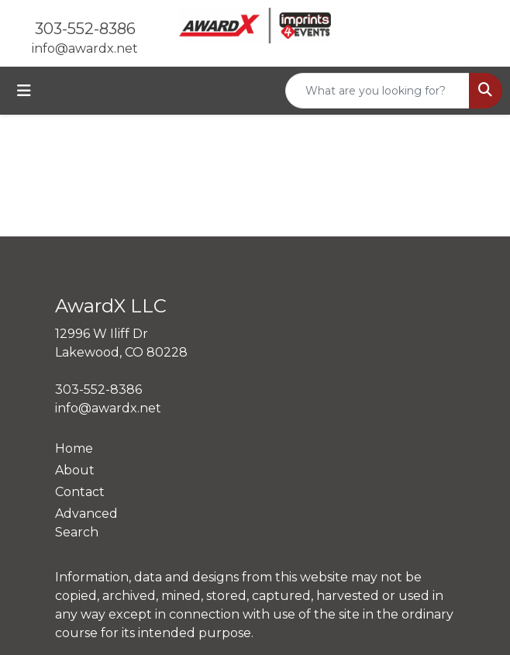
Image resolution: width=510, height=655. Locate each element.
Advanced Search (86, 523)
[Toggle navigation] (24, 91)
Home (74, 448)
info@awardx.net (85, 48)
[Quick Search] (377, 91)
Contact (80, 491)
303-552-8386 (85, 28)
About (75, 470)
